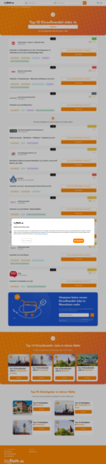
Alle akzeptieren (78, 240)
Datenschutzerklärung (43, 233)
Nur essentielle (27, 240)
